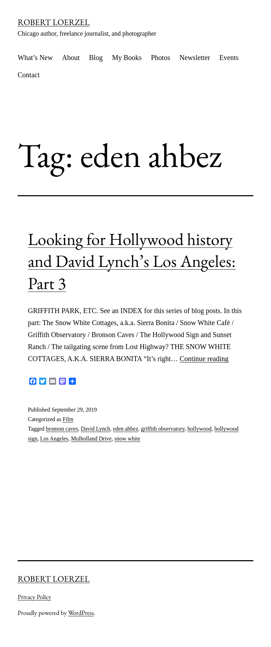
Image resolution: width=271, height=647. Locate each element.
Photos (160, 57)
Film (68, 419)
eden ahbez (125, 429)
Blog (96, 57)
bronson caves (62, 429)
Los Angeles (54, 439)
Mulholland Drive (91, 439)
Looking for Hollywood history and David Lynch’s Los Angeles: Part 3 (132, 261)
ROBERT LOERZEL (54, 22)
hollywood (199, 429)
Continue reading (204, 359)
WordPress (81, 613)
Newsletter (195, 57)
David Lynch (95, 429)
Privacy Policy (34, 597)
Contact (29, 75)
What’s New (35, 57)
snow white (127, 439)
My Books (126, 57)
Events (229, 57)
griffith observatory (163, 429)
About (71, 57)
